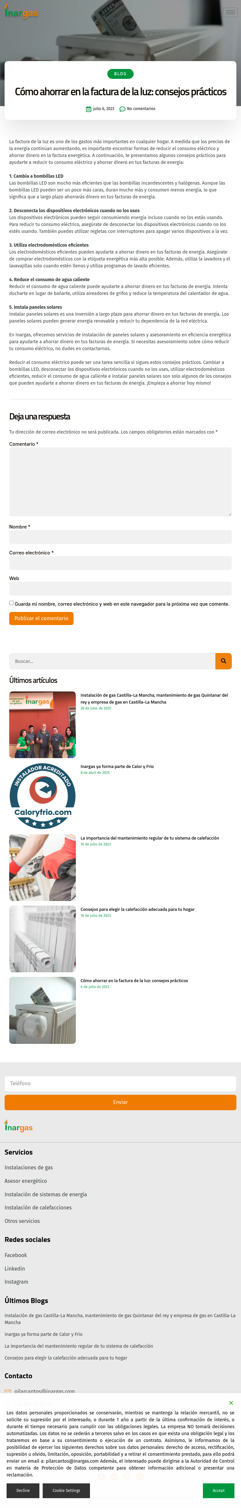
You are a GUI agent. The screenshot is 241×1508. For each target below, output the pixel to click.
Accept (219, 1490)
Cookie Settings (66, 1490)
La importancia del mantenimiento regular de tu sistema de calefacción (79, 1346)
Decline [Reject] (23, 1490)
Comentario (23, 444)
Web (14, 578)
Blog (120, 85)
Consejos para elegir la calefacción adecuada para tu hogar (66, 1358)
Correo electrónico (31, 552)
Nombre (20, 526)
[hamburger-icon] (230, 12)
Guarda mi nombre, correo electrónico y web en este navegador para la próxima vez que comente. (122, 604)
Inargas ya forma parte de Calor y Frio (43, 1334)
